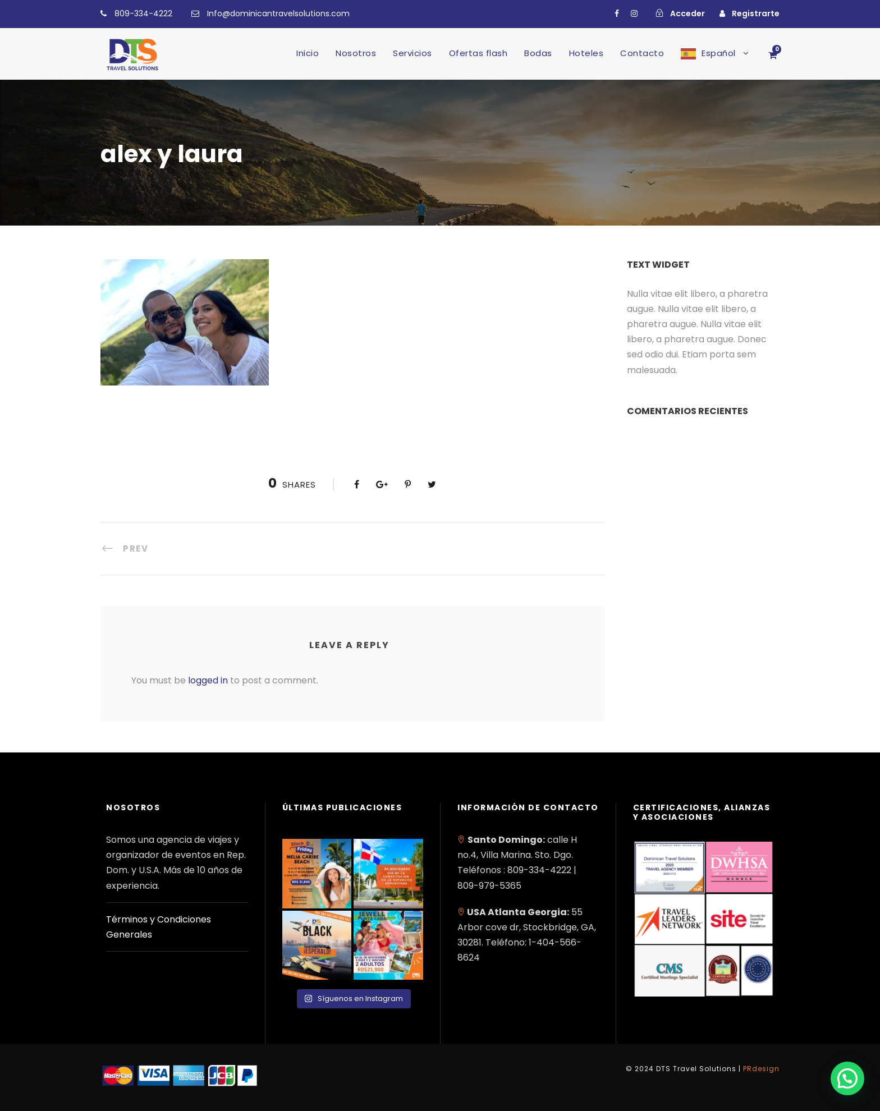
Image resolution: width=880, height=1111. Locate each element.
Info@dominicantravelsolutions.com (278, 13)
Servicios (412, 53)
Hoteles (586, 53)
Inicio (307, 53)
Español (719, 53)
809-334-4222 (143, 13)
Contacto (642, 53)
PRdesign (761, 1068)
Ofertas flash (478, 53)
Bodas (538, 53)
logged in (208, 680)
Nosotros (356, 53)
